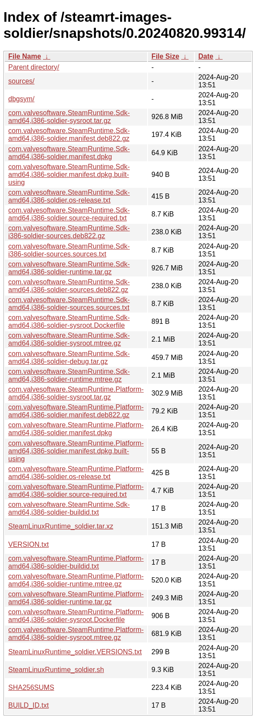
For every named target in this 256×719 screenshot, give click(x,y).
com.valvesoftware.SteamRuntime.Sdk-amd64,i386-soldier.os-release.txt (69, 196)
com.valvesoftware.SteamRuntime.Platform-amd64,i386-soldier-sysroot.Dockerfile (76, 615)
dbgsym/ (21, 99)
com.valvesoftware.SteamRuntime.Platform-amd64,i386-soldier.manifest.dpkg (76, 428)
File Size (165, 56)
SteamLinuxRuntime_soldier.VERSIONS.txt (75, 652)
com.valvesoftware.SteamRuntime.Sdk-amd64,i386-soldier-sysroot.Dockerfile (69, 321)
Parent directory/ (33, 67)
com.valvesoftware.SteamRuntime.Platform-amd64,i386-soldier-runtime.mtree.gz (76, 580)
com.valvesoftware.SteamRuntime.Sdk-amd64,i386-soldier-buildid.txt (69, 508)
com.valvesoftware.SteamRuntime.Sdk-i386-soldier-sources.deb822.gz (69, 232)
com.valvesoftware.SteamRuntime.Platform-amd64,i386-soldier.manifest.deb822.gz (76, 411)
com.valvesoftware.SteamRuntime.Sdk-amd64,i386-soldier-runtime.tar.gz (69, 268)
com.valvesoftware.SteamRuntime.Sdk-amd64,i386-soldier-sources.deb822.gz (69, 285)
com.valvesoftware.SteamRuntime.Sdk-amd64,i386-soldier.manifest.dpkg (69, 152)
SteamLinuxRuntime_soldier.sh (56, 669)
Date (205, 56)
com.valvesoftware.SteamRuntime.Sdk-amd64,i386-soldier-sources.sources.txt (69, 303)
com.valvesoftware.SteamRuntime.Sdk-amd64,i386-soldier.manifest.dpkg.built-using (69, 174)
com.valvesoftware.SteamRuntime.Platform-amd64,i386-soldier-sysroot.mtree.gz (76, 633)
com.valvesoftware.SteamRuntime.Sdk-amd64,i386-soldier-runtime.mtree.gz (69, 375)
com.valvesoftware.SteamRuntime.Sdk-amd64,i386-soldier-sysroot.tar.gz (69, 116)
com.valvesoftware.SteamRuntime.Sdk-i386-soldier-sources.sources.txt (69, 250)
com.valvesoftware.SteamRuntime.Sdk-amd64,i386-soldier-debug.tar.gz (69, 357)
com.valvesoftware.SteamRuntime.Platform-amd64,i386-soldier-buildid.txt (76, 562)
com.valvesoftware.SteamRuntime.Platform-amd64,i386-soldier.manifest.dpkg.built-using (76, 451)
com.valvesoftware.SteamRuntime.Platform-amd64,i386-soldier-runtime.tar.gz (76, 598)
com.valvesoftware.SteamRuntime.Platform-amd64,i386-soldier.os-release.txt (76, 472)
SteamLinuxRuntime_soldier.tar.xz (60, 526)
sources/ (21, 81)
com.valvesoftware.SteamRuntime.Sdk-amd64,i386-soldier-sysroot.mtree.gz (69, 339)
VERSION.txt (28, 544)
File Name (24, 56)
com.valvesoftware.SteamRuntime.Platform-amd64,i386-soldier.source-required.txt (76, 490)
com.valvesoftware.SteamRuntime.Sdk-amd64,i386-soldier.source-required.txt (69, 214)
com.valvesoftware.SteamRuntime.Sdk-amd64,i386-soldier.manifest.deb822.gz (69, 134)
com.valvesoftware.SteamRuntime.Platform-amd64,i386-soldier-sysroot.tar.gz (76, 393)
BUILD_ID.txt (28, 705)
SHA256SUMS (31, 687)
